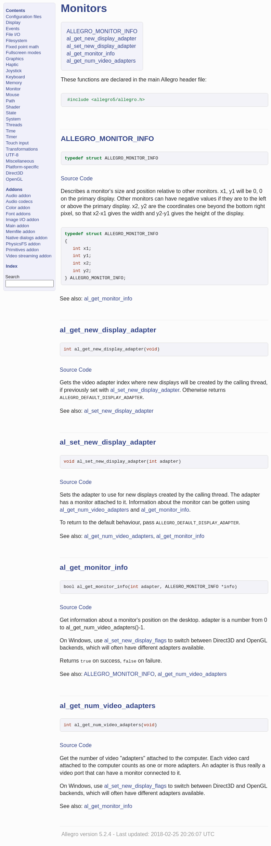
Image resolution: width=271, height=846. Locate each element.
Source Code (77, 178)
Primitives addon (22, 249)
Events (13, 28)
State (11, 112)
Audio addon (18, 195)
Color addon (18, 207)
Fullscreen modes (23, 52)
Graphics (15, 58)
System (13, 118)
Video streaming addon (28, 255)
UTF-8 (12, 154)
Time (10, 130)
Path (10, 100)
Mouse (12, 94)
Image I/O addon (22, 219)
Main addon (17, 225)
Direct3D (14, 173)
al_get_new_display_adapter (102, 38)
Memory (14, 82)
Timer (11, 136)
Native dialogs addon (26, 237)
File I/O (13, 34)
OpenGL (14, 179)
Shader (13, 107)
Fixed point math (22, 46)
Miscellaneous (20, 161)
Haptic (12, 64)
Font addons (18, 213)
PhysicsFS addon (23, 243)
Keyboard (15, 76)
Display (13, 22)
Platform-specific (22, 166)
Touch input (17, 142)
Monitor (13, 88)
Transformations (22, 149)
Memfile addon (20, 231)
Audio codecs (19, 201)
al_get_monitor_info (91, 53)
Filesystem (16, 40)
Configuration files (23, 16)
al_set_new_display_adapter (101, 46)
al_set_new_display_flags (135, 640)
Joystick (14, 70)
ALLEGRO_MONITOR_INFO (102, 31)
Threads (14, 124)
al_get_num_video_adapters (101, 61)
